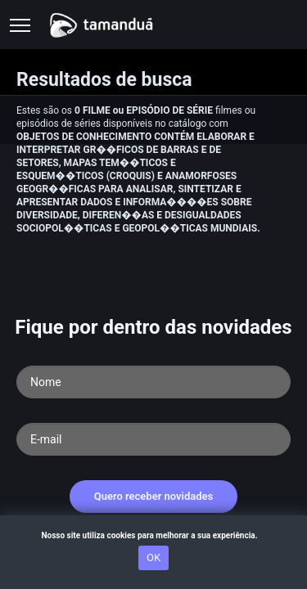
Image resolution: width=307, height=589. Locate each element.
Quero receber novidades (154, 496)
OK (153, 557)
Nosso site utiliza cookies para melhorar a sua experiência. (153, 535)
